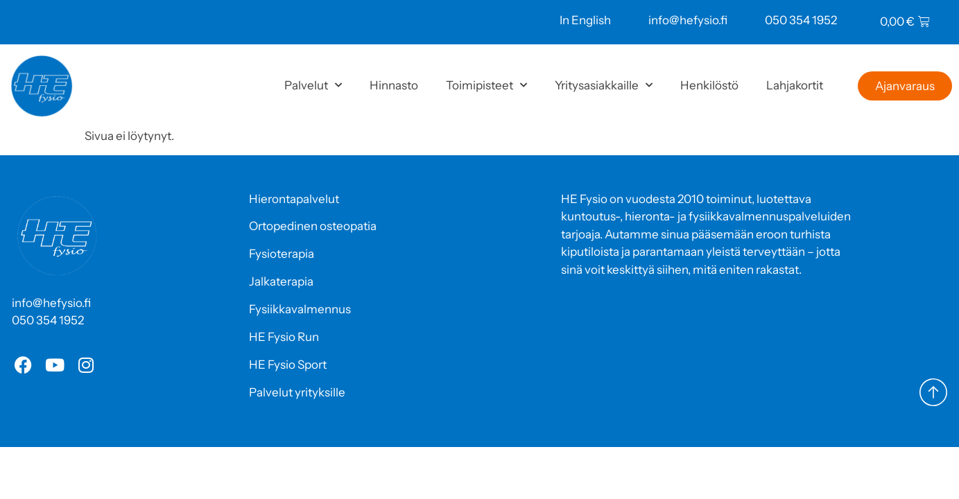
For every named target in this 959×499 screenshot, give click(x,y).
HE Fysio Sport (288, 364)
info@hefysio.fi (687, 20)
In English (585, 20)
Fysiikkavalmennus (300, 309)
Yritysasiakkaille (604, 85)
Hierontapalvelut (294, 199)
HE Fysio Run (284, 337)
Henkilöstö (709, 85)
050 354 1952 (801, 20)
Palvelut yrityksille (297, 392)
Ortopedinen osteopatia (313, 226)
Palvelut (313, 85)
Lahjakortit (794, 85)
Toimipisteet (486, 85)
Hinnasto (394, 85)
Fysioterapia (281, 254)
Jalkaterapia (281, 281)
